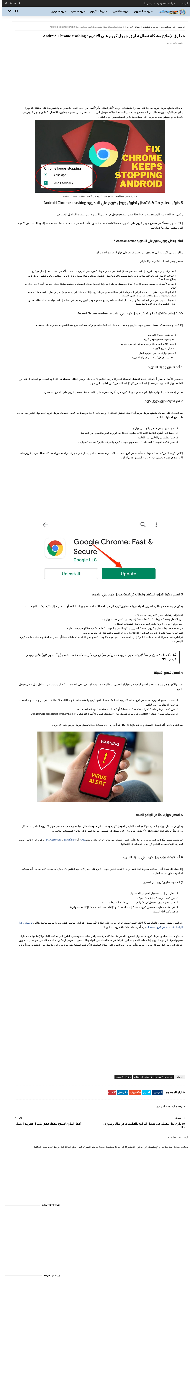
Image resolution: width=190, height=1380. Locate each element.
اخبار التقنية (116, 1314)
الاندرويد (117, 1320)
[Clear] (24, 1044)
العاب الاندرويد (114, 1326)
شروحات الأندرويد (120, 11)
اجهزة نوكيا (16, 874)
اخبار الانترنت (45, 884)
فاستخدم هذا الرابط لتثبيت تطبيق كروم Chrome (111, 986)
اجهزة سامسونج (44, 874)
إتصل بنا (146, 3)
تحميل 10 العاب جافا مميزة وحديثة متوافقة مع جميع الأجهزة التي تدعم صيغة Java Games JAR (24, 351)
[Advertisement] (125, 93)
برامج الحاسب (114, 1342)
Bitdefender (173, 895)
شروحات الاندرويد (165, 30)
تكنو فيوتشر (115, 1359)
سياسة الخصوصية (164, 3)
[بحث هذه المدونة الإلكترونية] (42, 1044)
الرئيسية (182, 3)
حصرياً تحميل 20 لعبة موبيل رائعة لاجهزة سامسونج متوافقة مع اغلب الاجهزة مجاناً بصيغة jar (24, 368)
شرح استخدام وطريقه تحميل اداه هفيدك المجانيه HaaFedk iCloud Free (25, 318)
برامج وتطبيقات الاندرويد (109, 1348)
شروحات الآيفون (98, 11)
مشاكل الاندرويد (130, 30)
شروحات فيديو (59, 11)
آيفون (49, 865)
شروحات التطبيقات (147, 30)
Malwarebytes (156, 895)
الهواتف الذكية (114, 1331)
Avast (79, 890)
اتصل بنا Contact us (47, 1062)
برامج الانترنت (114, 1337)
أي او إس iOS (115, 1309)
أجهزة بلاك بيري (26, 865)
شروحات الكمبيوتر (143, 11)
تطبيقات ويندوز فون (111, 1353)
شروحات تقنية (78, 11)
